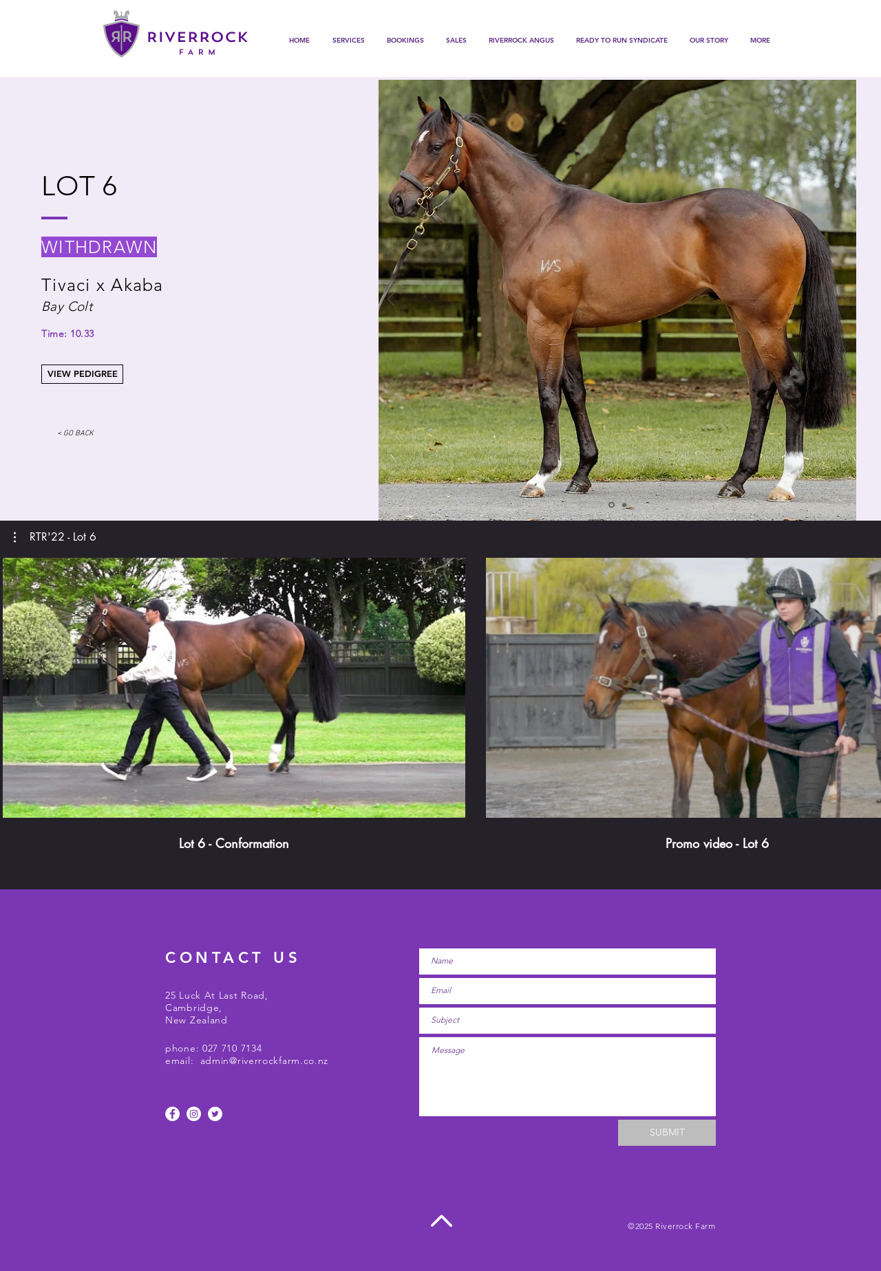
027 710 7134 (232, 1048)
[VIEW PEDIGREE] (82, 374)
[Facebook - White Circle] (172, 1114)
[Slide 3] (624, 505)
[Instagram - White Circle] (194, 1114)
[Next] (843, 300)
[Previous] (391, 300)
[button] (405, 40)
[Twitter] (215, 1114)
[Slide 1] (611, 505)
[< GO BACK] (75, 434)
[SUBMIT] (667, 1133)
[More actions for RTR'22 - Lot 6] (55, 537)
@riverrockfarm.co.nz (278, 1060)
